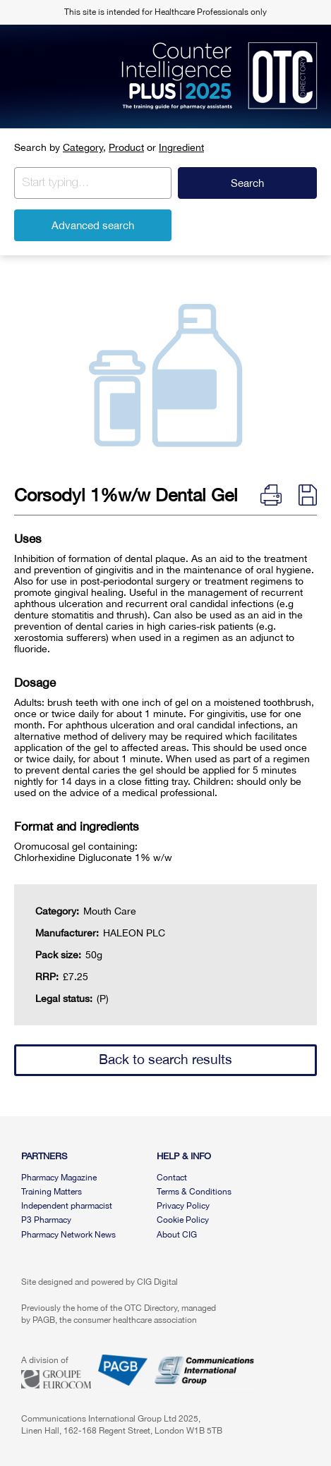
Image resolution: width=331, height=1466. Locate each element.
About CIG (177, 1235)
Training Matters (51, 1192)
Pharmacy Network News (68, 1235)
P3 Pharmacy (46, 1220)
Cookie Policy (183, 1220)
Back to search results (165, 1059)
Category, (84, 147)
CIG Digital (157, 1282)
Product (126, 147)
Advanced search (93, 225)
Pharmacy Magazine (59, 1178)
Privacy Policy (183, 1206)
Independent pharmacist (66, 1206)
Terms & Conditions (194, 1192)
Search (247, 183)
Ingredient (181, 147)
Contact (172, 1178)
